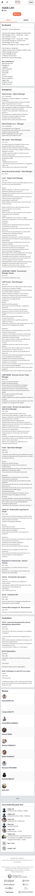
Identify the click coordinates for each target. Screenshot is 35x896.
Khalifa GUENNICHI (8, 745)
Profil (8, 20)
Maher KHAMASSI (8, 757)
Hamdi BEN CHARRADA (10, 723)
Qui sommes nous (6, 867)
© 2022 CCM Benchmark (18, 872)
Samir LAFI (10, 819)
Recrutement (25, 867)
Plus (17, 798)
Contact (14, 867)
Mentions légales (10, 870)
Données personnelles (11, 868)
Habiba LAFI (11, 814)
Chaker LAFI (11, 834)
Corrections (26, 870)
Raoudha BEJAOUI (8, 779)
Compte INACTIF (8, 712)
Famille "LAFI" (11, 848)
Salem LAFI (10, 829)
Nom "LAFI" (11, 843)
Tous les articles (19, 870)
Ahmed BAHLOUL (8, 701)
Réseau (26, 20)
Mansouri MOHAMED (9, 768)
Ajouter (18, 14)
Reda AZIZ (5, 790)
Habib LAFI (10, 809)
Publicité (19, 867)
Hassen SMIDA (7, 734)
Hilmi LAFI (10, 824)
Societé (31, 867)
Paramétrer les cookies (23, 868)
